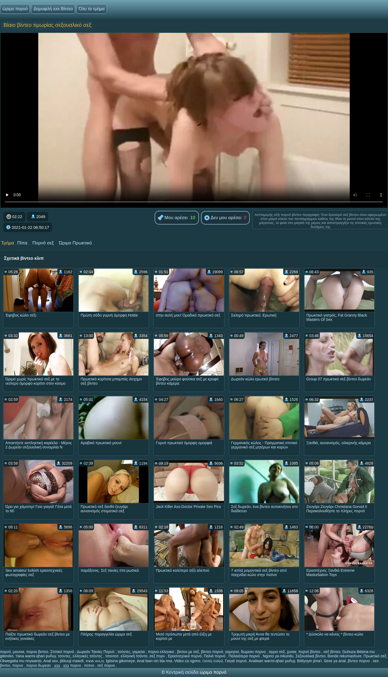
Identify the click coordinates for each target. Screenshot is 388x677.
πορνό (5, 652)
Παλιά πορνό (215, 656)
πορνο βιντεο (37, 652)
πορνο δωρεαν (39, 665)
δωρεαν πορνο (254, 652)
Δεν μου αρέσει (222, 218)
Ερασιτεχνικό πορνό (185, 656)
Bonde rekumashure (344, 656)
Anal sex (50, 661)
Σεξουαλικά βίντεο (310, 656)
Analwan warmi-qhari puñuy (272, 661)
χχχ (57, 665)
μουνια (18, 652)
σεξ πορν (158, 656)
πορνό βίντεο (309, 652)
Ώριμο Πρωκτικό (75, 242)
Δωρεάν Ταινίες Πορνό (96, 652)
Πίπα (22, 242)
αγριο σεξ (277, 652)
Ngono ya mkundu (278, 656)
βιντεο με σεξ (188, 652)
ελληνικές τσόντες (88, 656)
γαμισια (139, 652)
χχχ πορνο (72, 665)
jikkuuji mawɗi (72, 661)
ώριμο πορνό (14, 8)
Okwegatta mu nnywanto (20, 661)
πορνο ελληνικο (161, 652)
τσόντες (123, 652)
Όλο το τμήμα (92, 8)
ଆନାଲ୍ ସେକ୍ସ (212, 661)
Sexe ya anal (335, 661)
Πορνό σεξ (43, 242)
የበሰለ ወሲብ (95, 661)
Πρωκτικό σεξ (374, 656)
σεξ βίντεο (331, 652)
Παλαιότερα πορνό (244, 656)
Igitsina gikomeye (120, 661)
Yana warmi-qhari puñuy (35, 656)
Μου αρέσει (173, 218)
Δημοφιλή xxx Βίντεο (53, 8)
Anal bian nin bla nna (154, 661)
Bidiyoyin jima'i (309, 661)
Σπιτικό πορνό (62, 652)
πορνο (18, 665)
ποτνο (89, 665)
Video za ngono (187, 661)
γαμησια (232, 652)
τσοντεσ (112, 656)
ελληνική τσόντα (134, 656)
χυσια (291, 652)
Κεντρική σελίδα (183, 672)
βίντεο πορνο (359, 661)
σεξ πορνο (106, 665)
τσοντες (64, 656)
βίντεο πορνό (212, 652)
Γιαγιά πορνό (236, 661)
